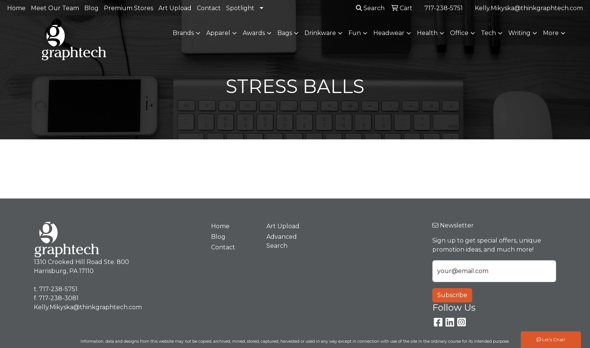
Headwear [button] (388, 33)
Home (16, 8)
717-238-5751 (443, 8)
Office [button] (459, 33)
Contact (209, 8)
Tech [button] (488, 33)
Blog (91, 8)
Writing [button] (519, 33)
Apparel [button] (218, 33)
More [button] (551, 33)
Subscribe (452, 295)
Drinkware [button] (320, 33)
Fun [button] (354, 33)
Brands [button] (183, 33)
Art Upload (175, 8)
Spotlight (240, 8)
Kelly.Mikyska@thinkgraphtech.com (529, 8)
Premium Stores (128, 8)
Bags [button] (284, 33)
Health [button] (427, 33)
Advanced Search (281, 241)
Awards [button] (254, 33)
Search (370, 8)
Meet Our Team (55, 8)
